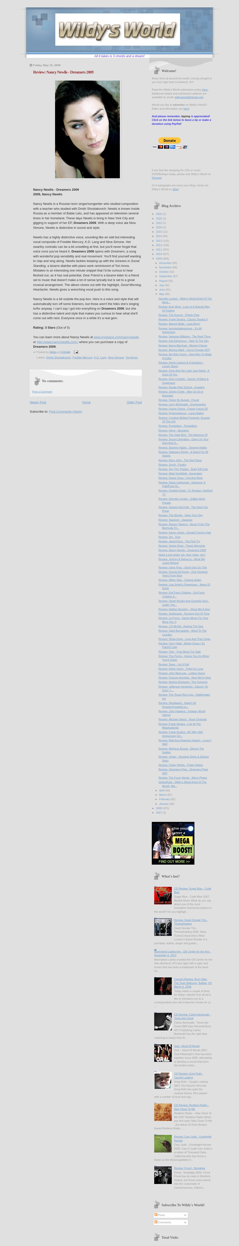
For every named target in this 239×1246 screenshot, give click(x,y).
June (162, 289)
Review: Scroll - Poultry (172, 464)
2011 (159, 249)
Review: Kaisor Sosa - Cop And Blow (181, 477)
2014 (159, 236)
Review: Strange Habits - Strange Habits (183, 447)
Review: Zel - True (170, 536)
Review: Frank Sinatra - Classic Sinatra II (183, 319)
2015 (159, 231)
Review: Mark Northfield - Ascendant (180, 473)
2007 (159, 812)
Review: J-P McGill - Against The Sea (181, 626)
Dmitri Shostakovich (58, 357)
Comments (162, 1222)
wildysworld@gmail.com (189, 97)
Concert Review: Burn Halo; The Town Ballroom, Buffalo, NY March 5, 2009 (193, 983)
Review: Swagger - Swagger (175, 519)
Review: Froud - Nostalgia (189, 1168)
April (162, 790)
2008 (159, 808)
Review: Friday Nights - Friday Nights (181, 765)
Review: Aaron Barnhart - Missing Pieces (183, 345)
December (165, 263)
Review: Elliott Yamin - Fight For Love (181, 668)
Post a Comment (42, 391)
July (162, 285)
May (162, 294)
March (163, 794)
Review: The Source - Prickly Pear (179, 315)
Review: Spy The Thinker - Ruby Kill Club (183, 469)
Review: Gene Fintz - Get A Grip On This (183, 567)
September (166, 276)
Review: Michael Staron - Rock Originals (183, 719)
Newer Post (38, 402)
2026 (159, 213)
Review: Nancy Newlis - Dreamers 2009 (182, 550)
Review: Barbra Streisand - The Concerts (183, 682)
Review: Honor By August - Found (179, 399)
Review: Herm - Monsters (174, 430)
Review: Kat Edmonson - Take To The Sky (184, 340)
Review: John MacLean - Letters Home (182, 673)
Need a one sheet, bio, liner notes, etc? (182, 554)
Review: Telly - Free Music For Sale (180, 651)
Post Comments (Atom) (65, 411)
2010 (159, 253)
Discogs (156, 177)
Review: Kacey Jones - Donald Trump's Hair (185, 532)
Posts (159, 1215)
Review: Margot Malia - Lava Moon (179, 323)
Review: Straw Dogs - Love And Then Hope (184, 639)
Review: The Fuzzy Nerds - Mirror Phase (183, 777)
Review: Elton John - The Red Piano (180, 460)
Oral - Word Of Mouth (187, 1046)
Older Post (134, 402)
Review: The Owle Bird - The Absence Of (183, 434)
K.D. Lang (100, 357)
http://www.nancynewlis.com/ (57, 342)
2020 (159, 227)
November (165, 267)
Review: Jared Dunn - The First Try (179, 541)
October (164, 271)
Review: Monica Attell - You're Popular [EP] (184, 349)
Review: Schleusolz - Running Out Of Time (184, 613)
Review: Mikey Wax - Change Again (180, 579)
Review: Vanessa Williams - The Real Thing (185, 336)
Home (86, 402)
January (164, 803)
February (165, 799)
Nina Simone (116, 357)
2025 (159, 218)
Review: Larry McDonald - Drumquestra (182, 404)
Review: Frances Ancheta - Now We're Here (185, 677)
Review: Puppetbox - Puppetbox (178, 425)
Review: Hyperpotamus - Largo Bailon (181, 413)
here (205, 89)
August (163, 280)
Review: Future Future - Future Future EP (183, 408)
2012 (159, 245)
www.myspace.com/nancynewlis (116, 337)
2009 (159, 258)
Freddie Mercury (82, 357)
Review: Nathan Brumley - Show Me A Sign (184, 609)
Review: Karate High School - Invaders (182, 387)
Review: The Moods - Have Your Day (181, 515)
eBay (175, 189)
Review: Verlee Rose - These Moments (182, 545)
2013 (159, 240)
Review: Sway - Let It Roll (174, 664)
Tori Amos (131, 357)
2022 (159, 222)
